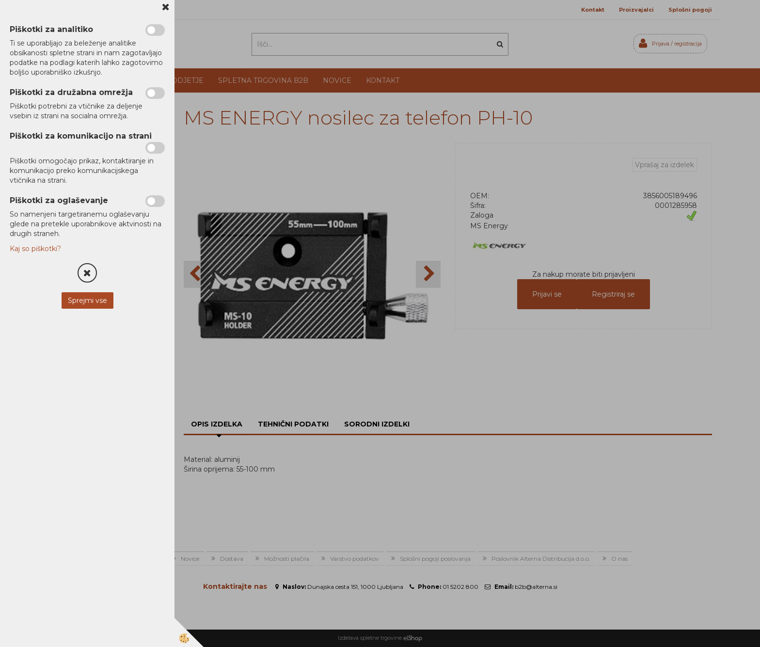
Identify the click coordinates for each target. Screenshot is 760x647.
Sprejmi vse (87, 300)
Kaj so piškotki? (35, 248)
